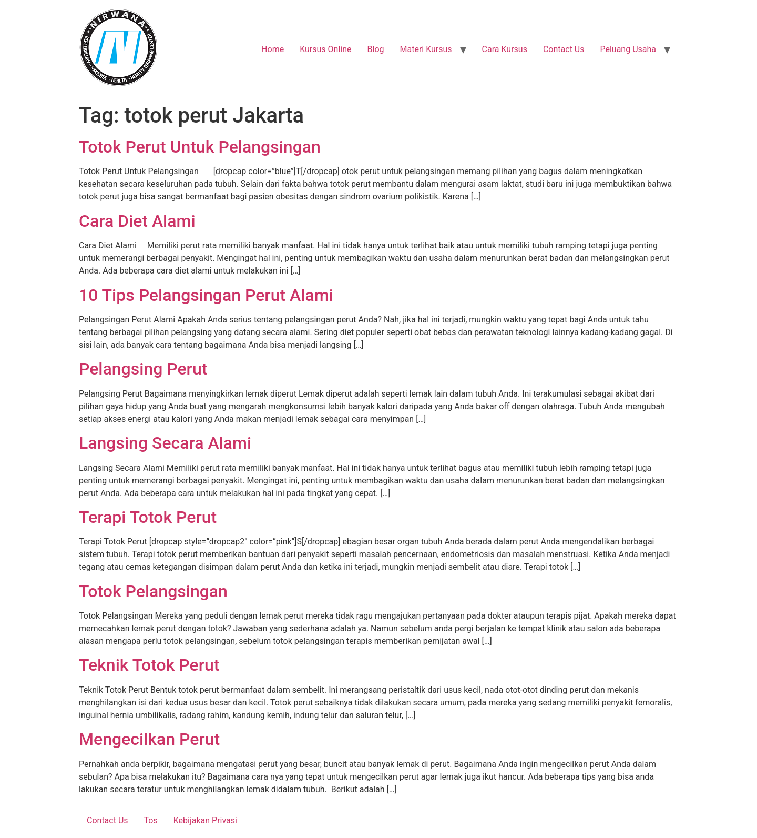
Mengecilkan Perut (149, 739)
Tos (151, 820)
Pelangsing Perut (143, 369)
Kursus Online (325, 49)
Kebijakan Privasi (205, 820)
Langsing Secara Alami (165, 443)
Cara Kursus (504, 49)
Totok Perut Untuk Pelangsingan (200, 147)
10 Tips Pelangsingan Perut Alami (206, 295)
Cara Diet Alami (137, 221)
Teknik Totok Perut (149, 665)
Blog (375, 49)
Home (272, 49)
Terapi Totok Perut (148, 517)
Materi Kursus (426, 49)
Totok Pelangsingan (153, 591)
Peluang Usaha (628, 49)
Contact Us (564, 49)
